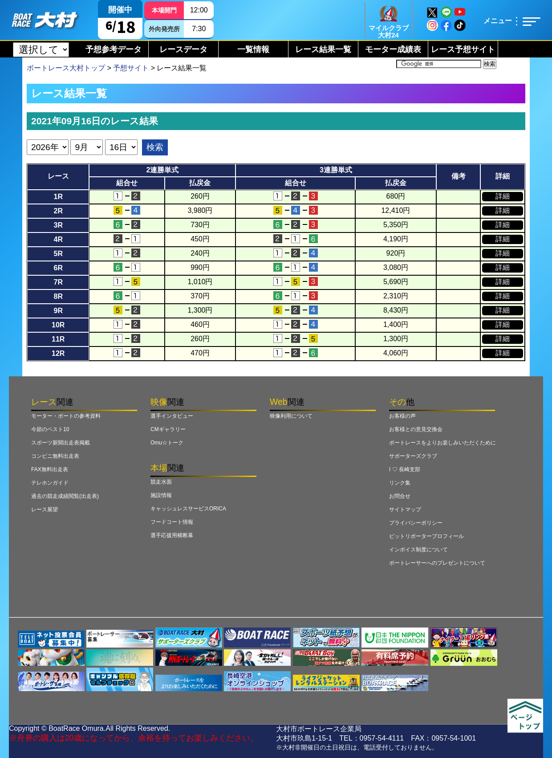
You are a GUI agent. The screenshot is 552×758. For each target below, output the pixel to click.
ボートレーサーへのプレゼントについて (437, 563)
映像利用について (291, 416)
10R (58, 325)
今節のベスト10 (50, 429)
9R (57, 310)
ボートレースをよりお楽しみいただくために (442, 443)
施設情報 (161, 495)
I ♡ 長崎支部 (404, 469)
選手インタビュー (171, 416)
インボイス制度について (418, 549)
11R (58, 339)
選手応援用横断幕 (171, 535)
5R (57, 253)
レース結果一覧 (323, 49)
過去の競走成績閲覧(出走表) (65, 496)
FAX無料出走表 (49, 469)
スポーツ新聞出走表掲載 (60, 443)
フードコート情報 (171, 522)
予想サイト (131, 68)
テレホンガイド (50, 483)
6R (57, 268)
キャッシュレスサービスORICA (188, 508)
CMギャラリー (168, 429)
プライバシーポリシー (415, 523)
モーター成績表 (393, 49)
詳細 (502, 196)
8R (57, 296)
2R (57, 211)
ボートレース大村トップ (66, 68)
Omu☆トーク (166, 443)
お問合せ (399, 496)
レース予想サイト (463, 49)
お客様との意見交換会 (415, 429)
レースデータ (183, 49)
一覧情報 (253, 49)
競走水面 (161, 482)
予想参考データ (113, 49)
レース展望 (44, 509)
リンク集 (399, 483)
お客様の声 (402, 416)
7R (57, 282)
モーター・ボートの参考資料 (66, 416)
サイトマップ (405, 509)
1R (57, 196)
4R (57, 239)
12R (58, 353)
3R (57, 225)
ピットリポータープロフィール (426, 536)
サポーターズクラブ (413, 456)
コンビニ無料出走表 (55, 456)
